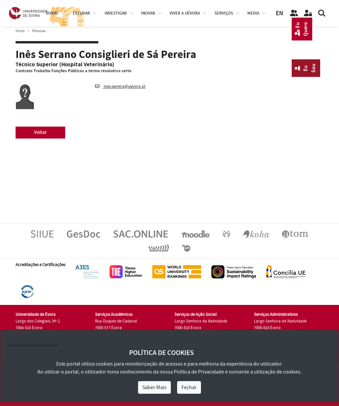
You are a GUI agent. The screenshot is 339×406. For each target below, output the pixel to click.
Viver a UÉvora (185, 13)
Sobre (52, 13)
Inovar (148, 13)
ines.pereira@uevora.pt (120, 86)
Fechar (189, 387)
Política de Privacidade (199, 372)
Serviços (224, 13)
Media (253, 13)
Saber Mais (154, 387)
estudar (81, 13)
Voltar (40, 132)
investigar (116, 13)
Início (20, 31)
